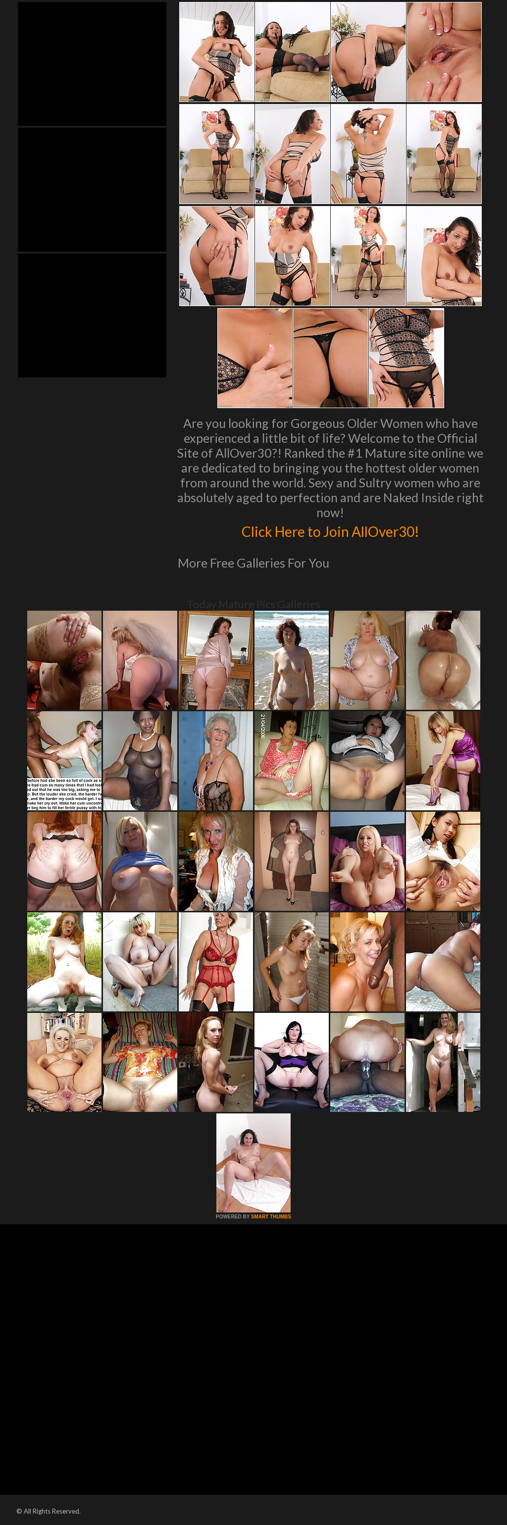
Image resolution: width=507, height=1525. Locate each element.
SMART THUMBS (271, 1216)
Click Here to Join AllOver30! (330, 530)
